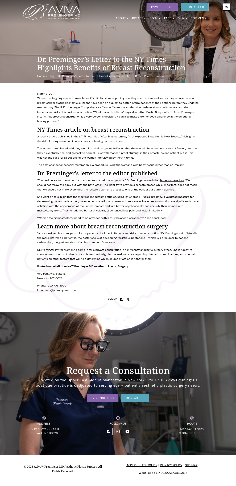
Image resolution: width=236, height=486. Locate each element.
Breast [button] (139, 18)
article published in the (64, 136)
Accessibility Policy (141, 465)
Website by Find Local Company (163, 473)
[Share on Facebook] (121, 299)
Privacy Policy (171, 465)
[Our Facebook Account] (109, 431)
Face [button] (169, 18)
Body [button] (155, 18)
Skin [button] (182, 18)
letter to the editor (172, 180)
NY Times (85, 136)
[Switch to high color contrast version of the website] (226, 7)
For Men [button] (199, 18)
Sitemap (191, 465)
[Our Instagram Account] (118, 431)
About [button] (122, 18)
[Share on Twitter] (128, 299)
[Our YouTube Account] (127, 431)
